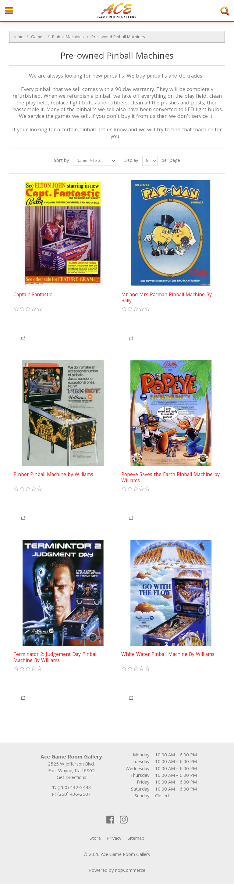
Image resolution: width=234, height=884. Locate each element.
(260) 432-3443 (74, 788)
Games (37, 37)
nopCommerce (130, 871)
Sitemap (136, 839)
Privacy (114, 839)
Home (17, 37)
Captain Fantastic (32, 295)
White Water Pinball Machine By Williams (167, 655)
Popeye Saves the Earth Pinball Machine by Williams (170, 478)
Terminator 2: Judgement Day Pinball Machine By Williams (55, 658)
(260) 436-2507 (74, 795)
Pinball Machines (68, 37)
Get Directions (71, 778)
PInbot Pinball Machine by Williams (53, 475)
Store (95, 839)
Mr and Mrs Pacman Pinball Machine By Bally (166, 298)
